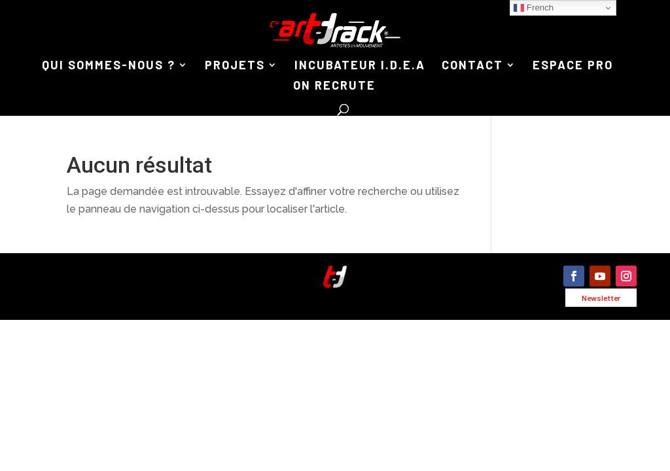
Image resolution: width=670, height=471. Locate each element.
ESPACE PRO (573, 66)
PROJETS (235, 66)
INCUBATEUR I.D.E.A (359, 66)
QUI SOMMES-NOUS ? (108, 66)
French (534, 8)
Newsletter (601, 297)
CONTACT (472, 66)
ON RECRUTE (334, 86)
